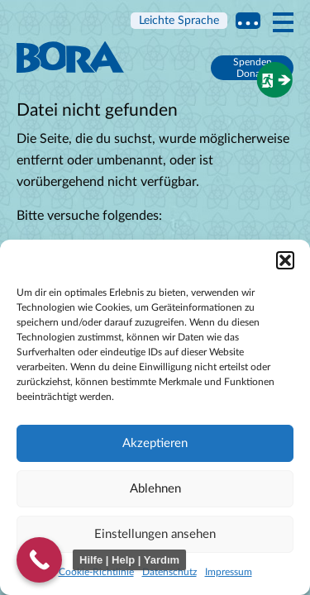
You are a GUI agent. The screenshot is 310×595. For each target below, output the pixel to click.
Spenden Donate (252, 68)
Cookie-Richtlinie (96, 572)
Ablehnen (155, 489)
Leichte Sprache (179, 20)
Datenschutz (169, 572)
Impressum (228, 572)
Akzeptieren (155, 443)
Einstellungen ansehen (155, 534)
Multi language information (248, 20)
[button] (285, 260)
